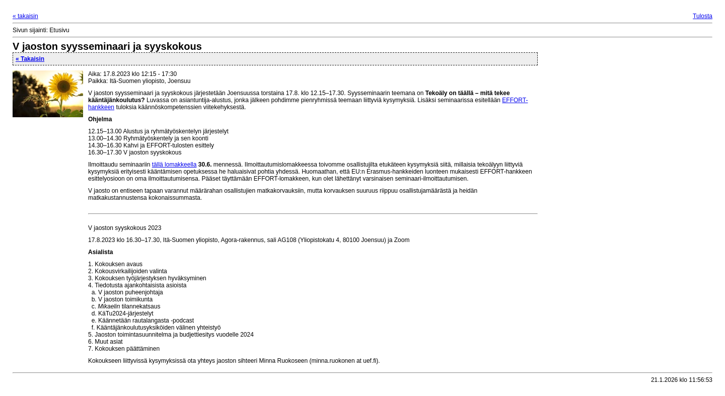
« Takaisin (30, 58)
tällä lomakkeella (174, 164)
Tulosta (702, 16)
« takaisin (25, 16)
